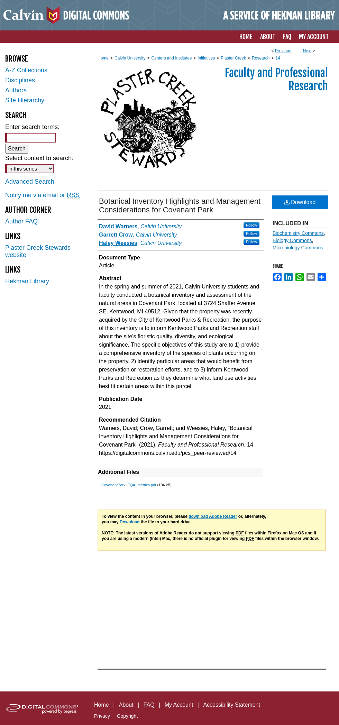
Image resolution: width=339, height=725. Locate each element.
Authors (16, 90)
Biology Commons (292, 240)
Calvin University (129, 58)
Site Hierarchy (24, 100)
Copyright (127, 716)
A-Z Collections (26, 70)
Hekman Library (27, 281)
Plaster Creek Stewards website (38, 251)
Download (300, 202)
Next (307, 50)
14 (277, 58)
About (126, 705)
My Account (179, 705)
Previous (283, 50)
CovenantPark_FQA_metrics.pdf (128, 485)
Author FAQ (21, 221)
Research (260, 58)
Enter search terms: (32, 126)
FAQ (149, 705)
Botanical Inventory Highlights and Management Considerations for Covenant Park (179, 205)
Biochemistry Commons (298, 233)
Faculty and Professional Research (276, 79)
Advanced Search (29, 181)
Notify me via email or (42, 195)
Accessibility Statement (231, 705)
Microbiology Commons (298, 247)
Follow (251, 225)
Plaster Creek (233, 58)
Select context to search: (39, 158)
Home (103, 58)
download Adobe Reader (213, 516)
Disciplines (20, 80)
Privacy (102, 716)
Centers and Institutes (171, 58)
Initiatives (206, 58)
